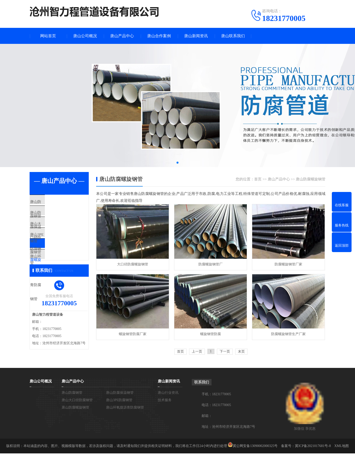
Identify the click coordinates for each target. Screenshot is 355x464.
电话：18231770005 (216, 415)
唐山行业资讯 (168, 403)
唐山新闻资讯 (196, 36)
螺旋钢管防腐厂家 (132, 334)
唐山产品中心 (122, 36)
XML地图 (341, 456)
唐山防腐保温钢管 (56, 217)
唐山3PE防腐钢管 (55, 246)
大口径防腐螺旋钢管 (132, 264)
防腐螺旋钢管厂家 (288, 264)
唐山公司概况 (85, 36)
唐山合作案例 (159, 36)
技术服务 (165, 410)
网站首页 (48, 36)
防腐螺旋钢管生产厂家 (288, 334)
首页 (258, 179)
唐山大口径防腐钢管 (57, 231)
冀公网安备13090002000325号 (255, 456)
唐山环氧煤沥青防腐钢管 (61, 275)
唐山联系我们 (233, 36)
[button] (177, 163)
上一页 (197, 351)
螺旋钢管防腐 (210, 334)
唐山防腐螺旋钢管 (56, 260)
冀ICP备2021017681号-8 (313, 456)
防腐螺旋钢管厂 (210, 264)
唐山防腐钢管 (52, 202)
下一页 (225, 351)
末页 (241, 351)
